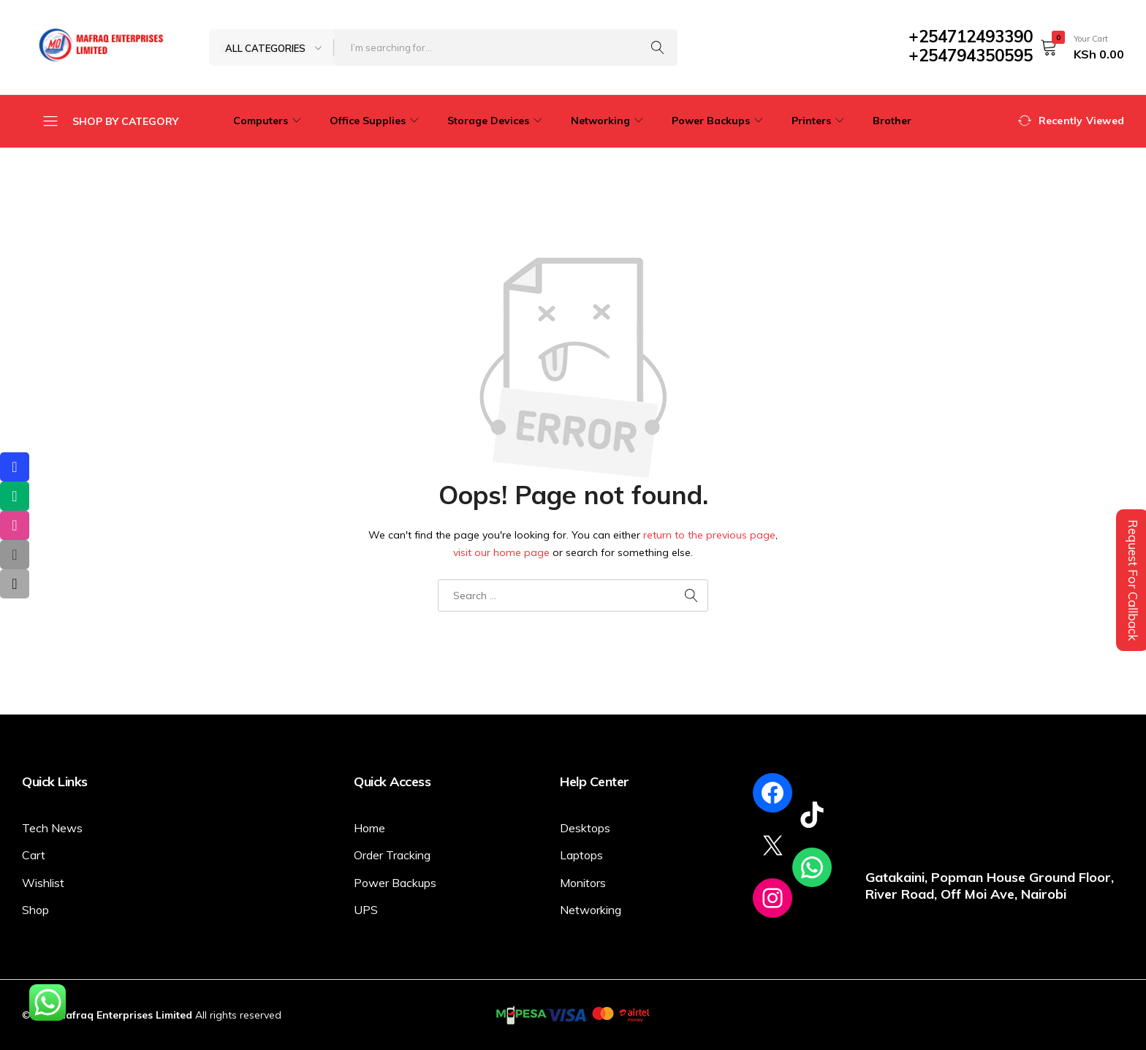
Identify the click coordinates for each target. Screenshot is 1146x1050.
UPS (366, 909)
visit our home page (501, 552)
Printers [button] (820, 120)
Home (369, 828)
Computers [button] (269, 120)
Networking (590, 909)
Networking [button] (609, 120)
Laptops (581, 855)
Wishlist (43, 882)
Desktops (585, 828)
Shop (35, 909)
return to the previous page (709, 534)
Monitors (583, 882)
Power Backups (395, 882)
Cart (33, 855)
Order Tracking (392, 855)
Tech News (52, 828)
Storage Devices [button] (496, 120)
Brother (892, 120)
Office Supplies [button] (376, 120)
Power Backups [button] (719, 120)
